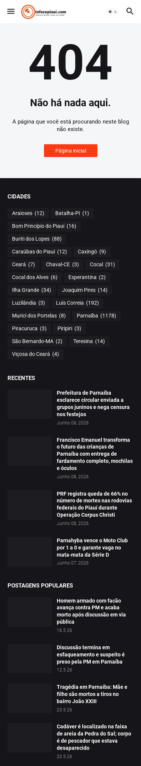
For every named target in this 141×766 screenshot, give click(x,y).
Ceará (23, 265)
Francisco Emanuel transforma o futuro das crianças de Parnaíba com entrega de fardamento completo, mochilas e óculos (95, 454)
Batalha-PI (72, 213)
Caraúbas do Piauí (39, 252)
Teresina (89, 341)
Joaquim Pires (85, 290)
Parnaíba (96, 316)
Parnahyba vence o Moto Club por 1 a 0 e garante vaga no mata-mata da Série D (92, 547)
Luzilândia (28, 303)
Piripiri (69, 329)
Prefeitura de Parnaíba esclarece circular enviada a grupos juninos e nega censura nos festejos (93, 403)
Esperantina (87, 277)
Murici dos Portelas (39, 316)
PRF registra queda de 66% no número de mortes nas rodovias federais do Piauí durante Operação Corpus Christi (94, 504)
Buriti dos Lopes (37, 239)
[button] (10, 11)
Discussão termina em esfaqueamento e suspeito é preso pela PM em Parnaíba (91, 654)
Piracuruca (29, 329)
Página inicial (70, 151)
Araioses (28, 213)
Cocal (102, 265)
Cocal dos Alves (35, 277)
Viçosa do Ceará (35, 354)
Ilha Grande (31, 290)
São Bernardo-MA (37, 341)
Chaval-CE (62, 265)
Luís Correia (77, 303)
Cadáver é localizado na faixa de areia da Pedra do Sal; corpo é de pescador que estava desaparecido (94, 737)
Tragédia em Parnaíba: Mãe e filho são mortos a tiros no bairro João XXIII (92, 694)
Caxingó (92, 252)
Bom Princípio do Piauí (44, 226)
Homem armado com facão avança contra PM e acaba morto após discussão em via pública (91, 611)
